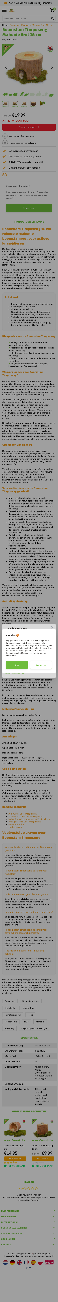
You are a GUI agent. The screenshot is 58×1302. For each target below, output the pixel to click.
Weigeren (41, 665)
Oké (17, 665)
